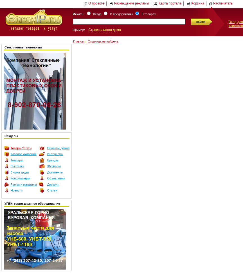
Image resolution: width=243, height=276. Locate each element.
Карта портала (167, 3)
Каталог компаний (24, 154)
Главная (79, 41)
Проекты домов (58, 148)
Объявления (56, 178)
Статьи (52, 190)
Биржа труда (20, 172)
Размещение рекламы (129, 3)
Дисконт (53, 184)
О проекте (94, 3)
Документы (55, 172)
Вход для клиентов (236, 24)
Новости (17, 190)
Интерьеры (55, 154)
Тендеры (17, 160)
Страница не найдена (102, 41)
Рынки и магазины (24, 184)
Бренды (52, 160)
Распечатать (221, 3)
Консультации (20, 178)
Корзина (195, 3)
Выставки (17, 166)
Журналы (54, 166)
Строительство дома (104, 30)
